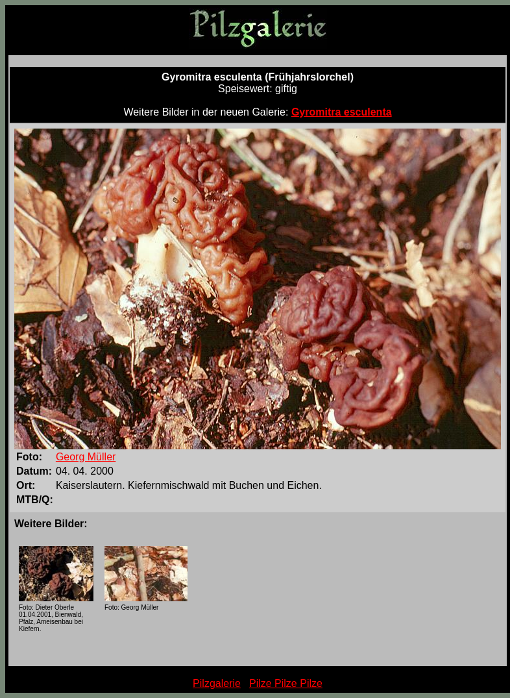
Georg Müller (85, 456)
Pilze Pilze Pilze (285, 683)
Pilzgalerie (217, 683)
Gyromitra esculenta (341, 112)
